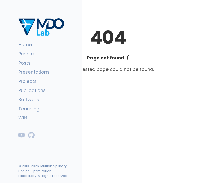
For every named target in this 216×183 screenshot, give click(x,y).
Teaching (28, 108)
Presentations (34, 72)
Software (28, 99)
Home (25, 44)
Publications (32, 90)
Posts (24, 63)
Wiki (22, 118)
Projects (27, 81)
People (26, 54)
